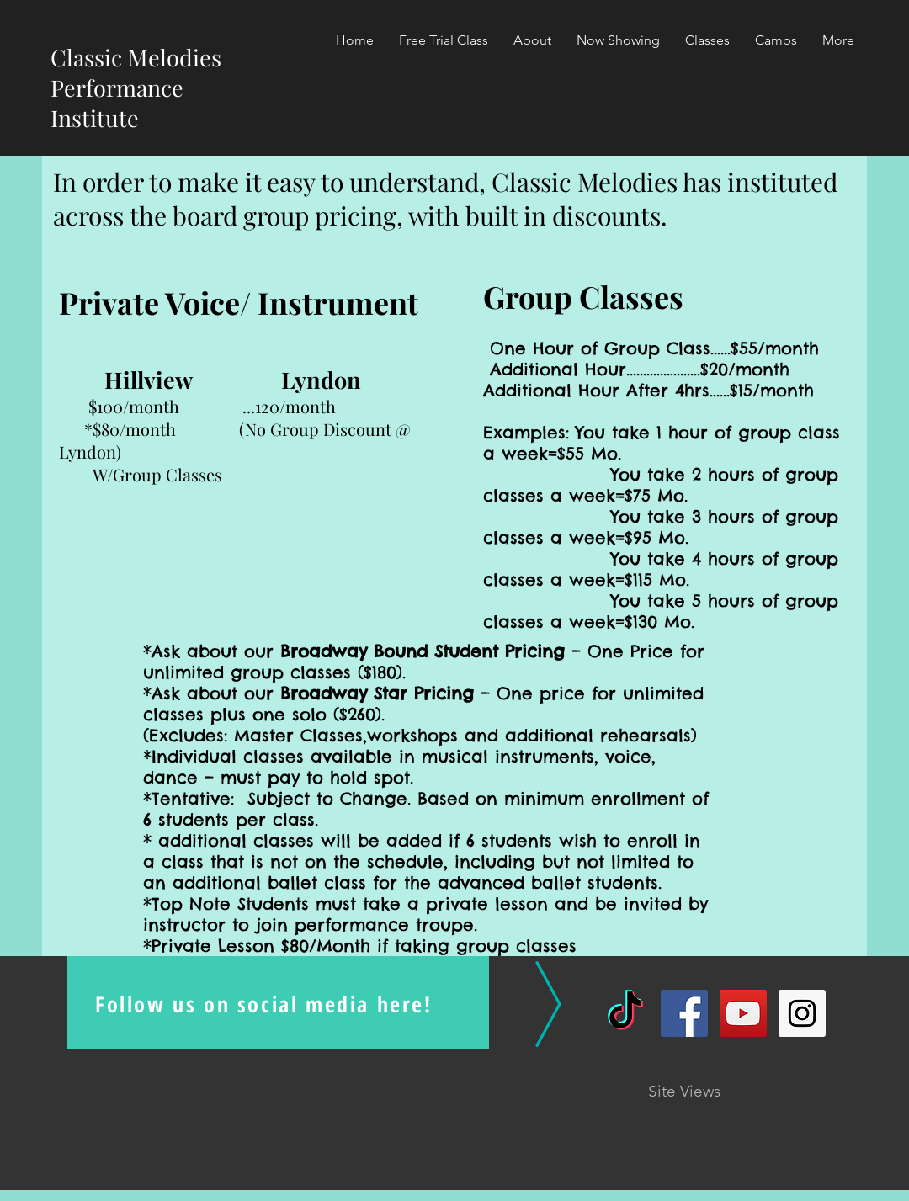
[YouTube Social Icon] (743, 1013)
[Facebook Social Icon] (684, 1013)
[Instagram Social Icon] (802, 1013)
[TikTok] (625, 1013)
